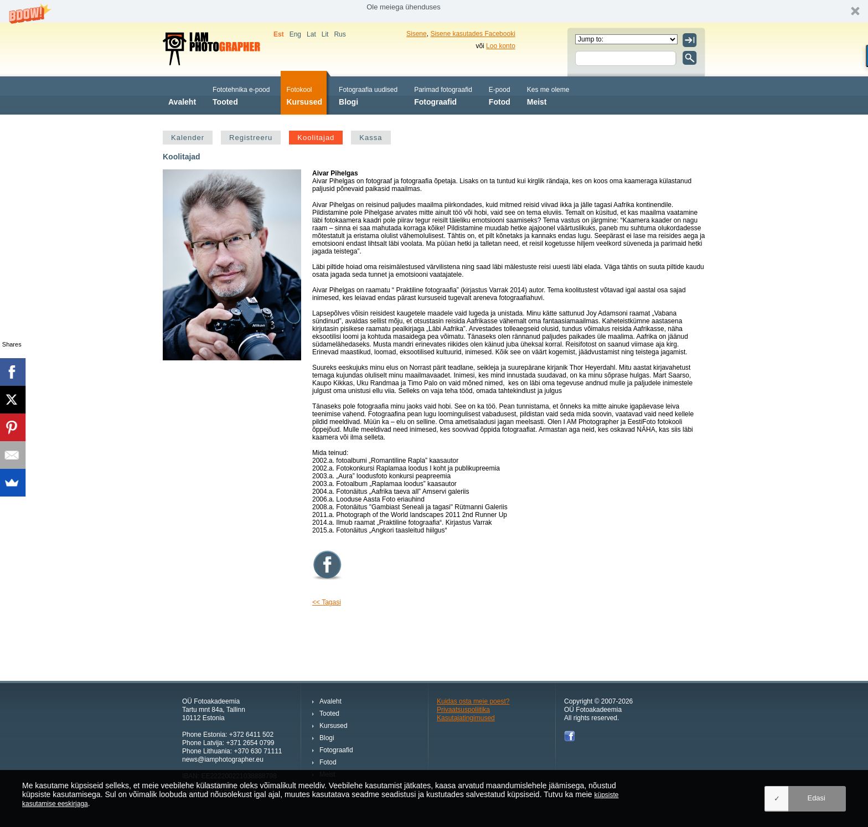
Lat (311, 34)
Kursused (304, 95)
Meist (548, 95)
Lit (325, 34)
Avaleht (182, 95)
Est (278, 34)
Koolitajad (315, 137)
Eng (295, 34)
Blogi (368, 95)
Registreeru (250, 137)
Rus (339, 34)
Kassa (370, 137)
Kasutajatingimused (466, 718)
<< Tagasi (326, 602)
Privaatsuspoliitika (463, 710)
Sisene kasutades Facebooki (472, 34)
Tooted (241, 95)
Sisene (416, 34)
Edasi (816, 798)
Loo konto (500, 46)
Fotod (499, 95)
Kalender (187, 137)
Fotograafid (443, 95)
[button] (434, 11)
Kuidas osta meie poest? (473, 701)
